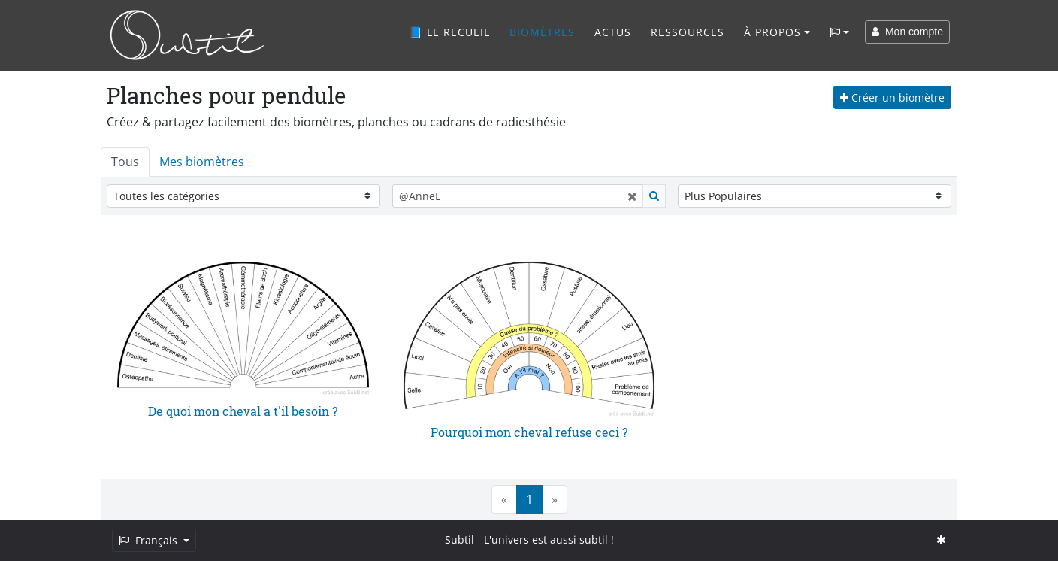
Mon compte (907, 32)
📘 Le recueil (449, 32)
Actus (612, 32)
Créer (892, 97)
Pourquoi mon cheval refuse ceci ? (529, 432)
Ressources (687, 32)
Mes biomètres (201, 161)
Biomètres (542, 32)
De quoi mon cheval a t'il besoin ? (242, 411)
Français (149, 540)
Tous (125, 161)
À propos (772, 32)
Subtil (459, 539)
